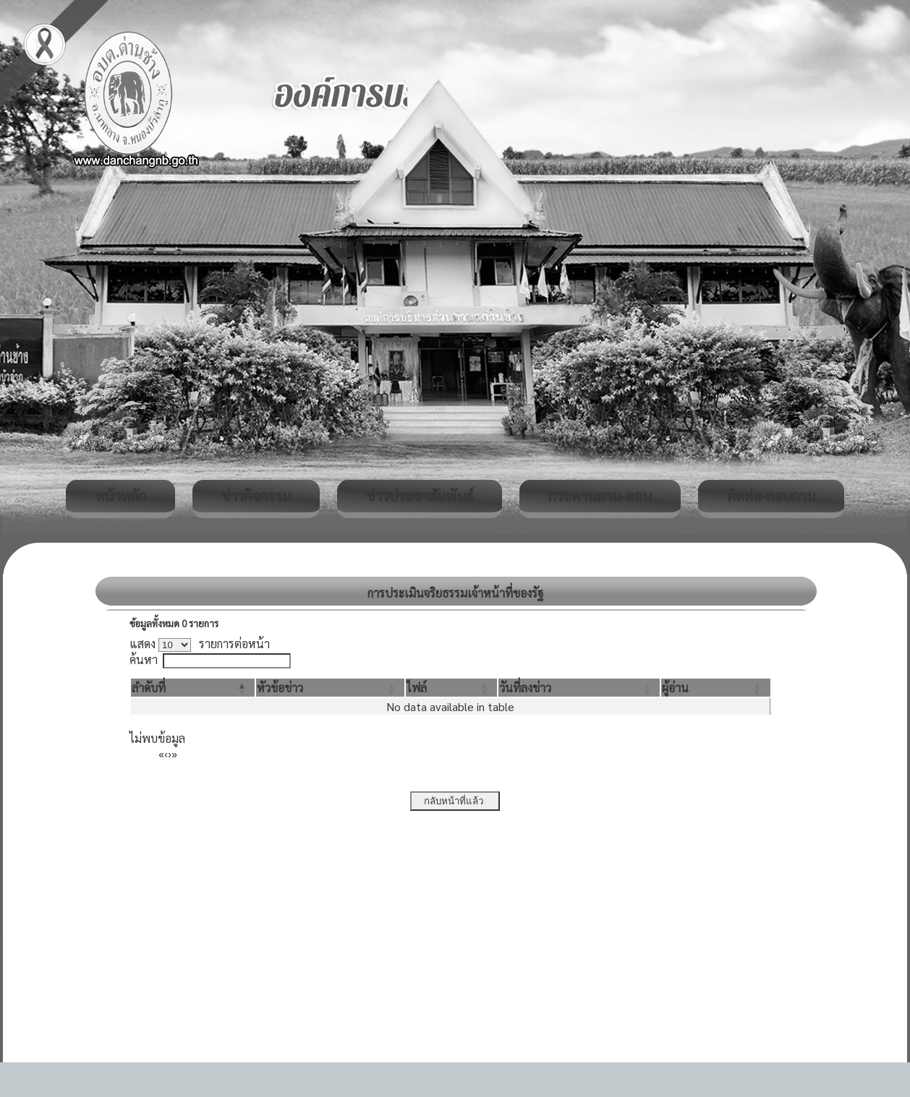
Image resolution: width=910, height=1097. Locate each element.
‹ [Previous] (166, 753)
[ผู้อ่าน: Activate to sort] (715, 688)
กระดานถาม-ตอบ (600, 495)
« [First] (161, 753)
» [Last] (174, 753)
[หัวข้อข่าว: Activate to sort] (330, 688)
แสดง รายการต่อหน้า (199, 643)
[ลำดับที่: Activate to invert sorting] (193, 688)
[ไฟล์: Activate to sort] (452, 688)
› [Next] (169, 753)
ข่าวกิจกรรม (256, 495)
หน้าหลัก (120, 495)
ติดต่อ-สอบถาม (771, 495)
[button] (149, 687)
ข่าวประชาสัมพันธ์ (419, 495)
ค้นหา (143, 659)
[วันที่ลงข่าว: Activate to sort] (578, 688)
